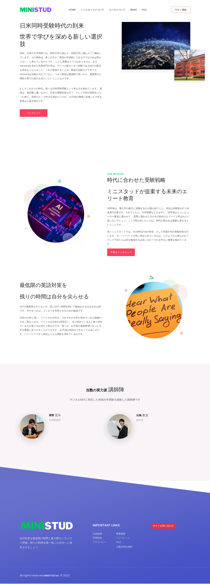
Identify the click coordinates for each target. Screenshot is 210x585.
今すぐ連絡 (181, 9)
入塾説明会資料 (127, 549)
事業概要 (123, 535)
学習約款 (98, 540)
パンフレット (35, 113)
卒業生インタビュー (121, 253)
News (133, 9)
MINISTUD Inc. (52, 577)
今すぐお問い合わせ (163, 527)
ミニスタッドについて (92, 9)
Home (72, 9)
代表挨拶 (98, 535)
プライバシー (100, 544)
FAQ (144, 9)
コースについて (117, 9)
